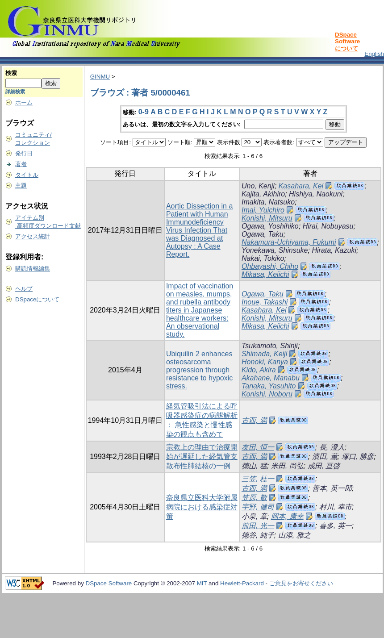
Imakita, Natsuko (268, 202)
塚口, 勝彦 (358, 456)
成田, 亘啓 (324, 466)
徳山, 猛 (254, 466)
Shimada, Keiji (264, 354)
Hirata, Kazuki (334, 250)
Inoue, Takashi (265, 302)
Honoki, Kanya (265, 362)
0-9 (143, 112)
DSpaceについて (37, 299)
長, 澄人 (332, 447)
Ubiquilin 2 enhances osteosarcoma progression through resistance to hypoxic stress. (199, 370)
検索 (11, 73)
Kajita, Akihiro (263, 194)
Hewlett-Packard (242, 583)
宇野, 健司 (258, 507)
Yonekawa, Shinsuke (275, 250)
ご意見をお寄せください (301, 583)
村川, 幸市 (335, 507)
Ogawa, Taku (263, 234)
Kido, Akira (259, 370)
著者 (21, 164)
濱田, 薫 (325, 456)
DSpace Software (109, 583)
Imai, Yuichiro (263, 210)
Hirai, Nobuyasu (328, 226)
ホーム (24, 102)
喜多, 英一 (335, 526)
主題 (21, 185)
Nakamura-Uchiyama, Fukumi (289, 242)
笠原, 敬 (254, 497)
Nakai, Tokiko (263, 258)
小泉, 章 (254, 516)
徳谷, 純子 (258, 535)
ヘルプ (24, 288)
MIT (202, 583)
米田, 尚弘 (287, 466)
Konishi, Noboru (267, 394)
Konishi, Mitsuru (267, 218)
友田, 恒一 (258, 447)
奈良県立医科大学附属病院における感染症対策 (202, 507)
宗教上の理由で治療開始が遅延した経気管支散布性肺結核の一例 (202, 456)
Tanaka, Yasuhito (269, 386)
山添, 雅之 (294, 535)
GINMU (100, 76)
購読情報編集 (32, 268)
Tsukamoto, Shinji (270, 346)
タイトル (26, 174)
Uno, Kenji (258, 186)
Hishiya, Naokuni (315, 194)
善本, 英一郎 (332, 488)
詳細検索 (15, 91)
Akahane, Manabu (271, 378)
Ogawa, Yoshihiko (270, 226)
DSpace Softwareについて (347, 41)
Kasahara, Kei (301, 186)
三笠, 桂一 (258, 479)
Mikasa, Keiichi (265, 274)
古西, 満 (254, 420)
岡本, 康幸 (287, 516)
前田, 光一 (258, 526)
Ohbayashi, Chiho (270, 266)
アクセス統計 (32, 236)
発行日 (24, 153)
